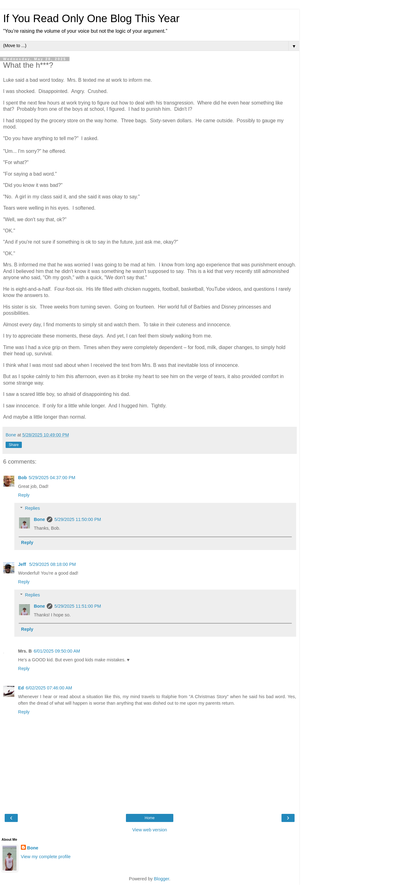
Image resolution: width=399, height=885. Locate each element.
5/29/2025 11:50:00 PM (77, 519)
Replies (32, 508)
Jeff (22, 564)
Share (14, 445)
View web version (149, 829)
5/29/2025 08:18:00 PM (52, 564)
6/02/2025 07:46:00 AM (49, 687)
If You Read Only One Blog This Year (91, 18)
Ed (21, 687)
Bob (22, 477)
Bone (39, 519)
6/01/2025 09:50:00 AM (57, 651)
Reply (24, 495)
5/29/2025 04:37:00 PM (52, 477)
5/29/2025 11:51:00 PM (77, 606)
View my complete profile (46, 856)
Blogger (161, 878)
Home (150, 818)
